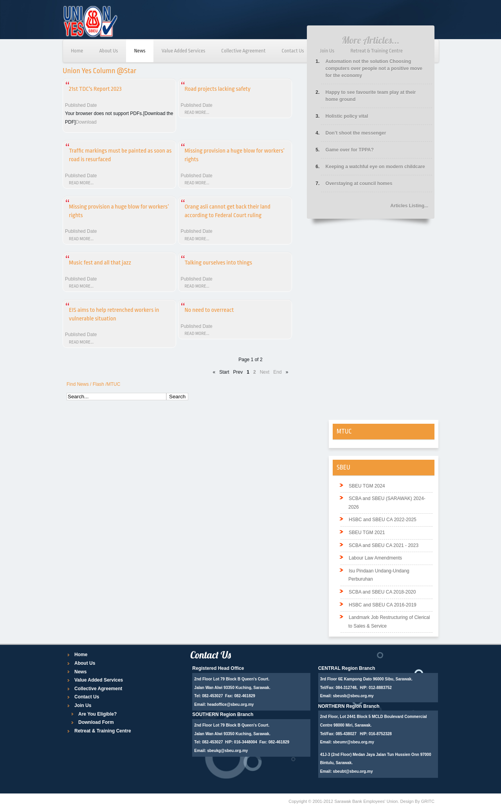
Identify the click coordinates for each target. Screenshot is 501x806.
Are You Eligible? (97, 714)
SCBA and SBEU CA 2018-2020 (382, 592)
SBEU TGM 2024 (367, 486)
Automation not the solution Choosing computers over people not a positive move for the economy (374, 68)
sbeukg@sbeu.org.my (227, 750)
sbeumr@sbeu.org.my (353, 742)
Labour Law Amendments (375, 558)
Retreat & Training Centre (376, 51)
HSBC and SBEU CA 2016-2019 (382, 605)
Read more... (196, 112)
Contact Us (292, 51)
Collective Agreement (243, 51)
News (139, 51)
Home (77, 51)
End (277, 372)
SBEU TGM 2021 (367, 532)
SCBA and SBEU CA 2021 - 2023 (383, 545)
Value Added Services (183, 51)
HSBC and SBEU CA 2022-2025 (382, 519)
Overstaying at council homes (359, 183)
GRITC (427, 801)
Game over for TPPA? (350, 150)
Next (265, 372)
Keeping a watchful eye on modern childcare (375, 166)
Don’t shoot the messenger (356, 133)
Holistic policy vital (347, 116)
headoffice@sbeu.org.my (230, 704)
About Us (108, 51)
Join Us (327, 51)
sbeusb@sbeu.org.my (353, 696)
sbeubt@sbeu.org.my (353, 771)
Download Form (96, 722)
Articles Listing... (409, 206)
